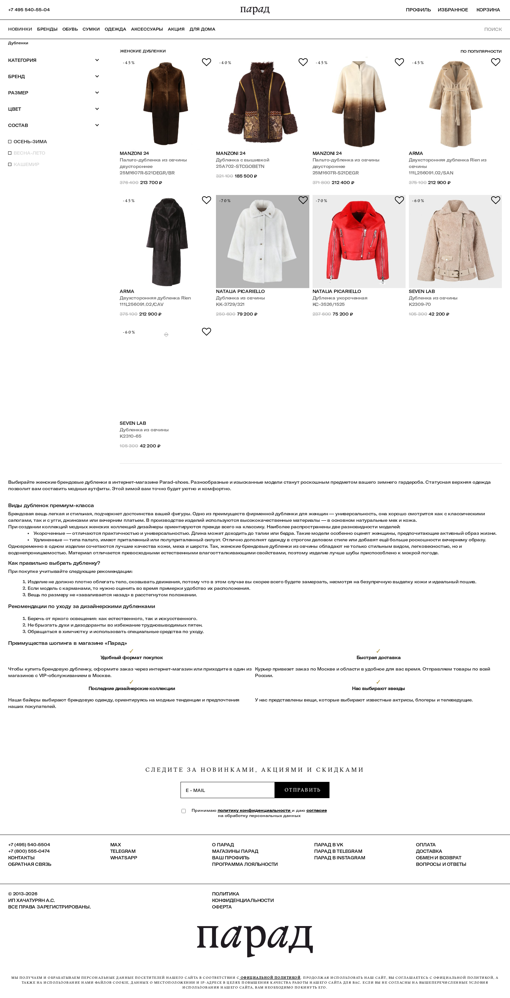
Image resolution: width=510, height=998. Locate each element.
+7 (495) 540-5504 (29, 844)
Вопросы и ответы (441, 864)
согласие (316, 810)
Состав (53, 125)
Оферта (222, 906)
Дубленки (18, 43)
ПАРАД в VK (328, 844)
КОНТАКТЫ (21, 857)
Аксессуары (147, 29)
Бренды (47, 29)
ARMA (416, 153)
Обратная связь (29, 864)
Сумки (91, 29)
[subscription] (228, 790)
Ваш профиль (230, 857)
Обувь (70, 29)
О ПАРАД (223, 844)
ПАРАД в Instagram (339, 857)
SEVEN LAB (422, 291)
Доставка (429, 851)
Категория (53, 60)
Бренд (53, 76)
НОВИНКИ (20, 29)
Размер (53, 92)
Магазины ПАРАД (235, 851)
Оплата (426, 844)
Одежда (115, 29)
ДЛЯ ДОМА (202, 29)
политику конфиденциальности (255, 810)
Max (115, 844)
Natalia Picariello (240, 291)
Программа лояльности (245, 864)
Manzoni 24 (134, 153)
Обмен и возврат (438, 857)
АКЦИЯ (176, 29)
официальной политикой (270, 978)
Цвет (53, 109)
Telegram (123, 851)
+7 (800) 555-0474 (29, 851)
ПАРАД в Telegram (338, 851)
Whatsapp (123, 857)
